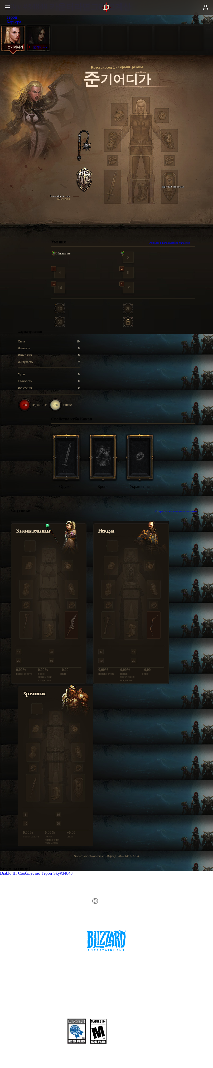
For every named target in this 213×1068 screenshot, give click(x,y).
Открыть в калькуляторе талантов (172, 242)
